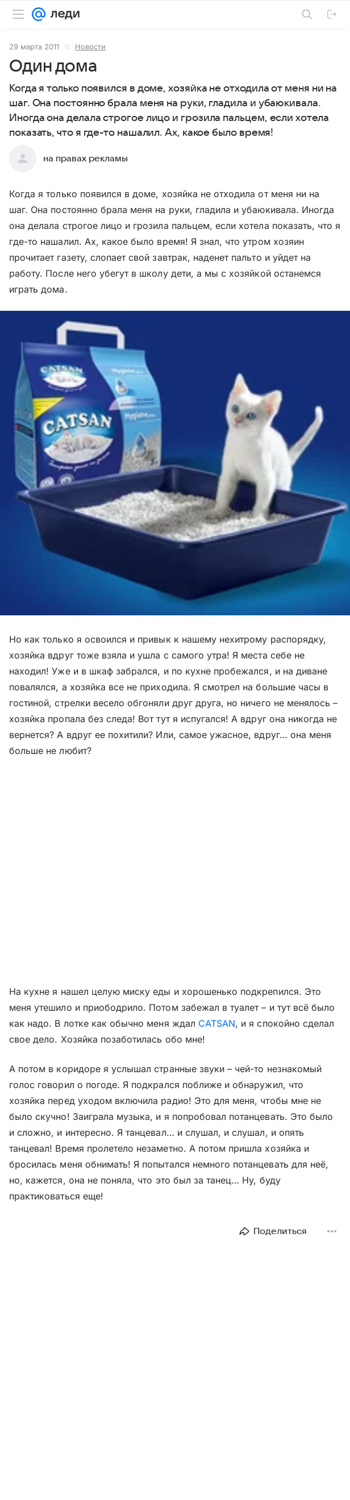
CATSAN (216, 1023)
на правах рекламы (85, 158)
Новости (90, 46)
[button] (175, 464)
